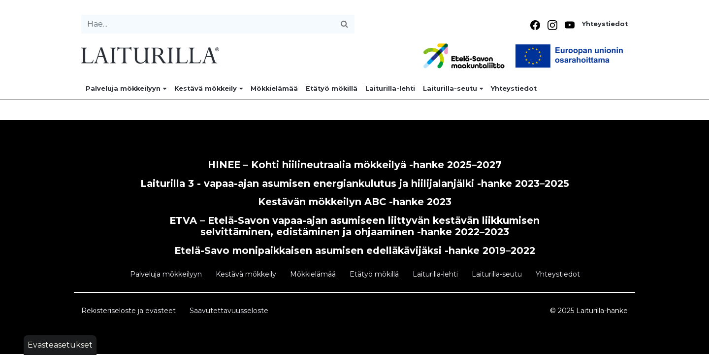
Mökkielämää (274, 88)
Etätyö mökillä (331, 88)
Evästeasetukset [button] (60, 345)
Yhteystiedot (605, 24)
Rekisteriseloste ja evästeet (128, 310)
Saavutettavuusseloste (229, 310)
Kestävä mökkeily (208, 88)
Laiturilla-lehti (390, 88)
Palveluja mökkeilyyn (126, 88)
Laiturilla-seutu (453, 88)
